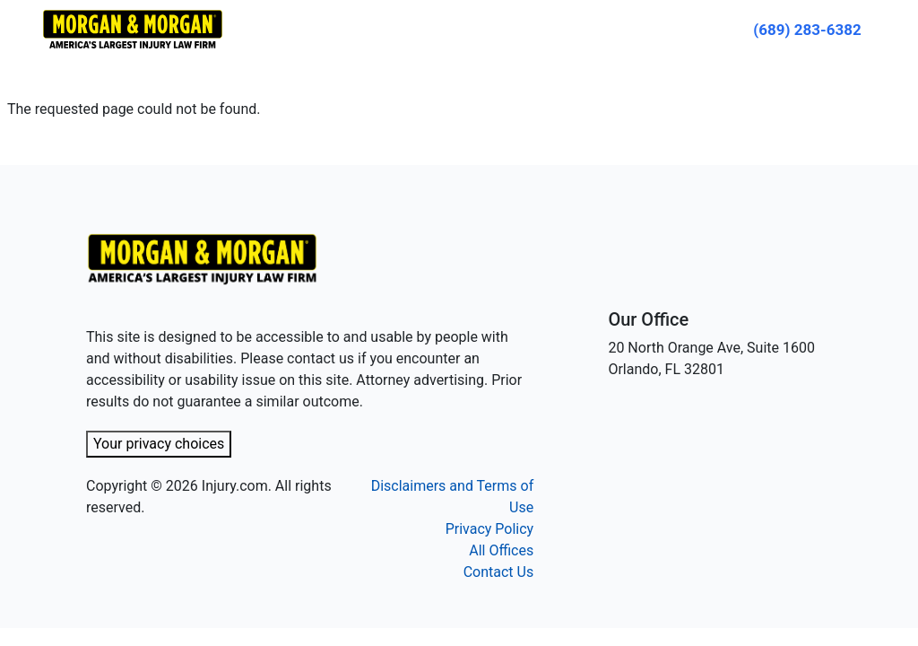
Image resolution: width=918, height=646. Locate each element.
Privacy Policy (490, 528)
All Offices (501, 550)
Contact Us (498, 572)
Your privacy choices (158, 443)
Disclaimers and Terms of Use (452, 496)
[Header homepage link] (132, 28)
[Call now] (807, 29)
